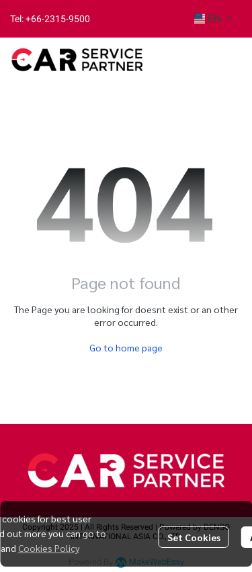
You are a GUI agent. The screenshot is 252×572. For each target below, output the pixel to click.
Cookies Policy (48, 548)
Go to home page (126, 347)
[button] (213, 18)
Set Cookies (193, 537)
